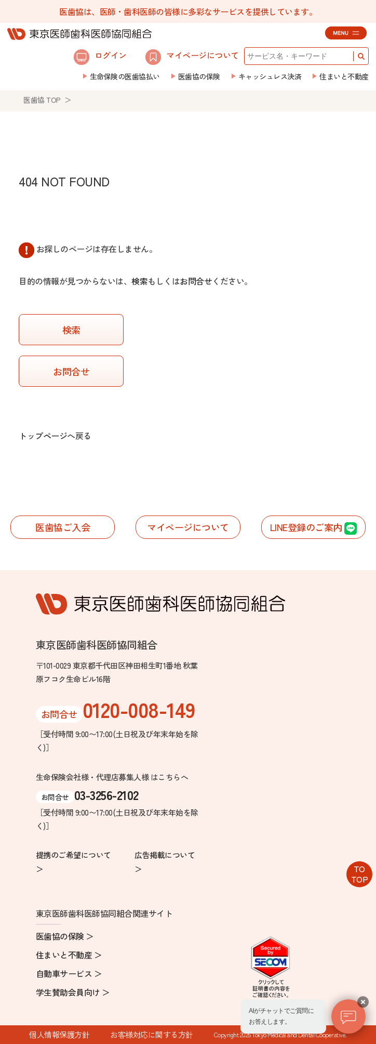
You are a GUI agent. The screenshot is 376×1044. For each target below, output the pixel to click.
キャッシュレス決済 (270, 76)
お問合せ (196, 281)
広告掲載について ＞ (165, 861)
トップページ (43, 435)
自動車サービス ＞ (69, 973)
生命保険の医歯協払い (125, 76)
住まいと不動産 (344, 76)
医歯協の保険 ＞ (65, 936)
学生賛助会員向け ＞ (73, 992)
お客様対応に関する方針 (151, 1034)
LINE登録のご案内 (313, 527)
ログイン (100, 56)
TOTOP (359, 873)
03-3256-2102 (106, 794)
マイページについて (192, 56)
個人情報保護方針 (59, 1034)
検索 (139, 281)
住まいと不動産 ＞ (69, 954)
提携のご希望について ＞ (73, 861)
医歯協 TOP (42, 99)
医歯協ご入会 (62, 527)
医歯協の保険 (199, 76)
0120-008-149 (139, 709)
